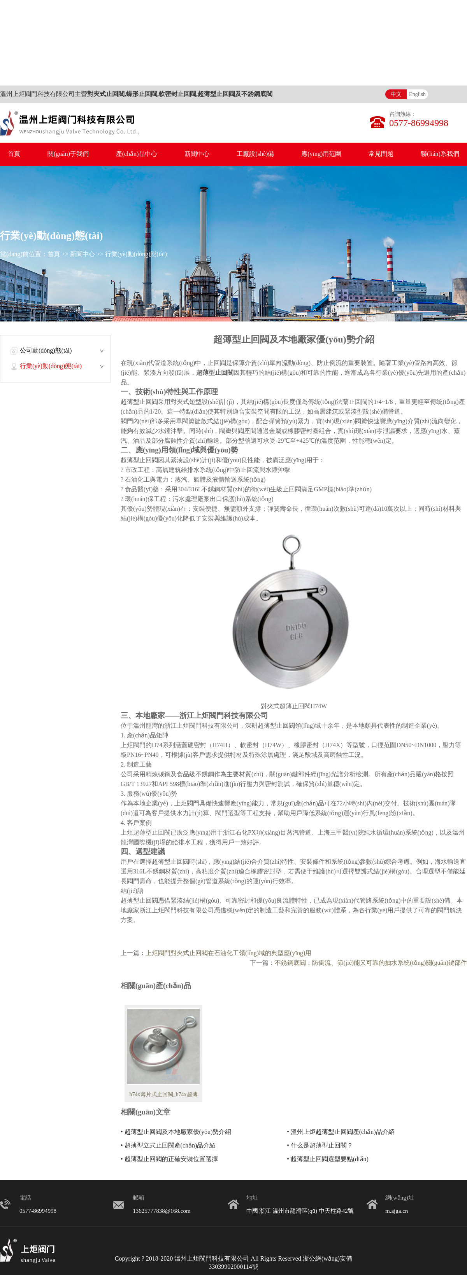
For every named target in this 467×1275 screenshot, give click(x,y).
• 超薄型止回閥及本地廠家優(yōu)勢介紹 (176, 1132)
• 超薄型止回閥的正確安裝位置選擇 (169, 1159)
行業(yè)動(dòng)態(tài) (136, 254)
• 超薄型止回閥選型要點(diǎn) (328, 1159)
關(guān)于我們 (68, 154)
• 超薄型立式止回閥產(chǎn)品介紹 (168, 1145)
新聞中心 (196, 154)
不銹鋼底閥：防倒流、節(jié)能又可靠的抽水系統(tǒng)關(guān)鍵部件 (371, 963)
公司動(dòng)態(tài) (46, 351)
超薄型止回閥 (215, 373)
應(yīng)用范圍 (321, 154)
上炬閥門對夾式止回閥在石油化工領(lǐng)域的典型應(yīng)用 (228, 953)
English (417, 95)
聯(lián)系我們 (440, 154)
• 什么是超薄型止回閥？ (320, 1145)
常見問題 (381, 154)
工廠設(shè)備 (255, 154)
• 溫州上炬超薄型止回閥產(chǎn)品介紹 (340, 1132)
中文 (396, 95)
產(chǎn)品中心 (137, 154)
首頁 (14, 154)
